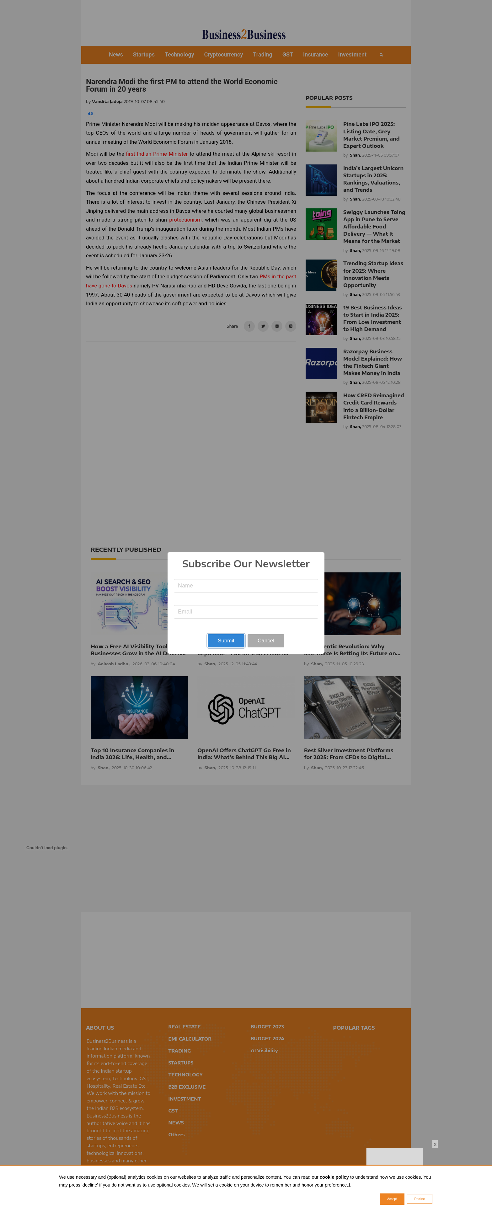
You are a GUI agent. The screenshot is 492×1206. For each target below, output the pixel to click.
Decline (419, 1199)
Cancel (266, 641)
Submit (226, 641)
